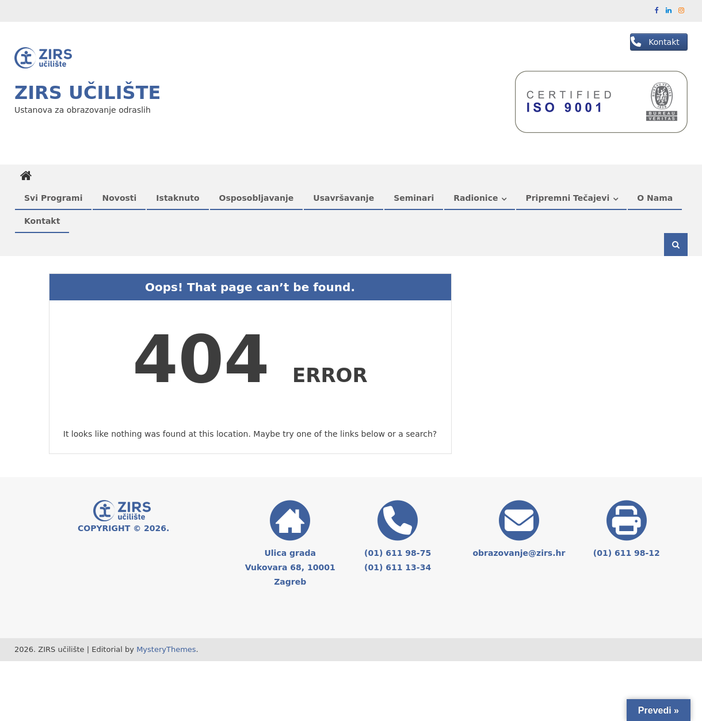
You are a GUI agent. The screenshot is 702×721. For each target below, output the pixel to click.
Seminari (414, 198)
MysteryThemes (166, 649)
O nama (655, 198)
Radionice (475, 198)
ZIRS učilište (87, 93)
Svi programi (53, 198)
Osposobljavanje (256, 198)
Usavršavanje (343, 198)
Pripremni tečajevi (567, 198)
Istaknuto (177, 198)
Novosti (119, 198)
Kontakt (42, 221)
